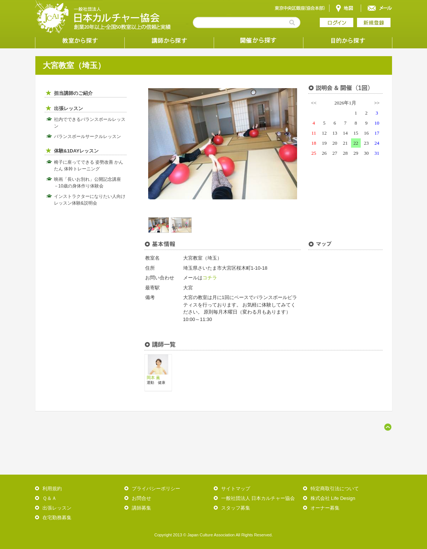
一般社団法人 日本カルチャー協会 (258, 498)
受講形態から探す (258, 40)
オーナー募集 (325, 508)
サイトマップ (235, 488)
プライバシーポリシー (156, 488)
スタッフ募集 (235, 508)
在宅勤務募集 (56, 517)
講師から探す (169, 40)
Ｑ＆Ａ (49, 498)
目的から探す (347, 40)
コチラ (210, 277)
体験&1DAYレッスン (76, 151)
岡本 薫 (153, 377)
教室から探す (79, 40)
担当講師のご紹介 (73, 93)
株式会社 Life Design (333, 498)
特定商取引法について (334, 488)
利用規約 (52, 488)
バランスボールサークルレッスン (87, 136)
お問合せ (141, 498)
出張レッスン (68, 108)
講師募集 (141, 508)
